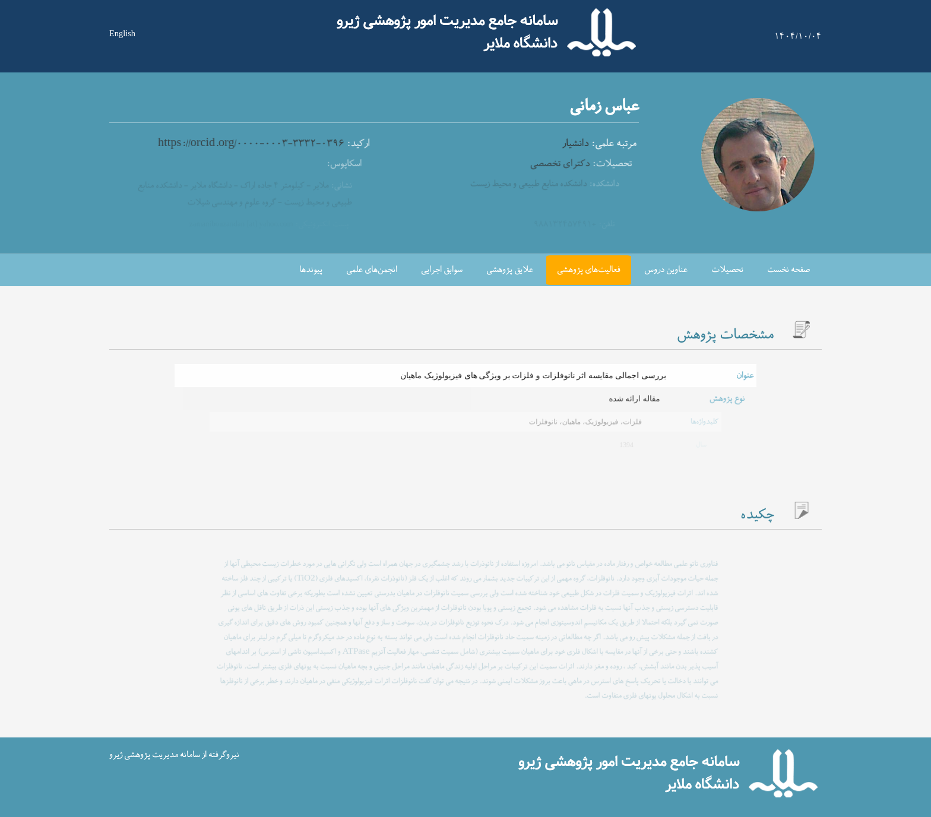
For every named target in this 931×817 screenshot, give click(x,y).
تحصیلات (727, 269)
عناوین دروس (666, 269)
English (122, 33)
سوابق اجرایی (442, 269)
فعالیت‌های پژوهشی (588, 269)
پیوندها (310, 269)
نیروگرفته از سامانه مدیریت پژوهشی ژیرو (174, 755)
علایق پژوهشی (509, 269)
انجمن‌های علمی (371, 269)
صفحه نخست (788, 269)
